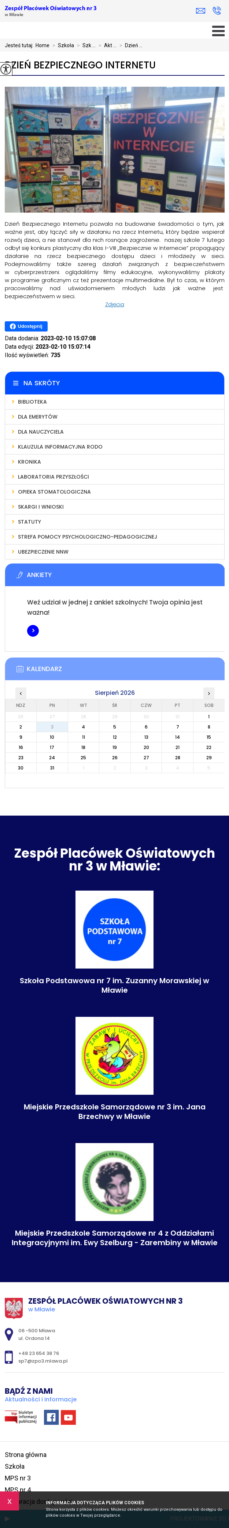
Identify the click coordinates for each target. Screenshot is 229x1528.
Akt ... (106, 45)
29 (209, 757)
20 (146, 747)
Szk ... (85, 45)
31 (52, 768)
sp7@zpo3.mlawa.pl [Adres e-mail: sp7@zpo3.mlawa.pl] (43, 1360)
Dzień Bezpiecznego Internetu (80, 65)
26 (115, 757)
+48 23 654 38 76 (217, 11)
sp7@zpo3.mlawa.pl (200, 11)
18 (83, 747)
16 (21, 747)
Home (42, 45)
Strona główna (26, 1454)
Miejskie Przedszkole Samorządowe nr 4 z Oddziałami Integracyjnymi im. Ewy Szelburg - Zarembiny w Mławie (115, 1237)
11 (83, 737)
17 (52, 747)
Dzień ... (130, 45)
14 (177, 737)
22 (208, 747)
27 (146, 757)
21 (178, 747)
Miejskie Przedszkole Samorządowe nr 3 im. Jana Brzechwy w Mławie (115, 1111)
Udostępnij (26, 326)
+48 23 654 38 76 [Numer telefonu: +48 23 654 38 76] (38, 1353)
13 (146, 737)
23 (20, 757)
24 (52, 757)
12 (115, 737)
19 (114, 747)
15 (209, 737)
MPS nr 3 (18, 1478)
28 (177, 757)
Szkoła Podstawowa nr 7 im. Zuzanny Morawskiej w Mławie (114, 985)
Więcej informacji (33, 631)
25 (83, 757)
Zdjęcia (114, 304)
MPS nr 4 (18, 1490)
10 (52, 737)
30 (20, 768)
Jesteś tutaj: (20, 45)
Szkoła (61, 45)
